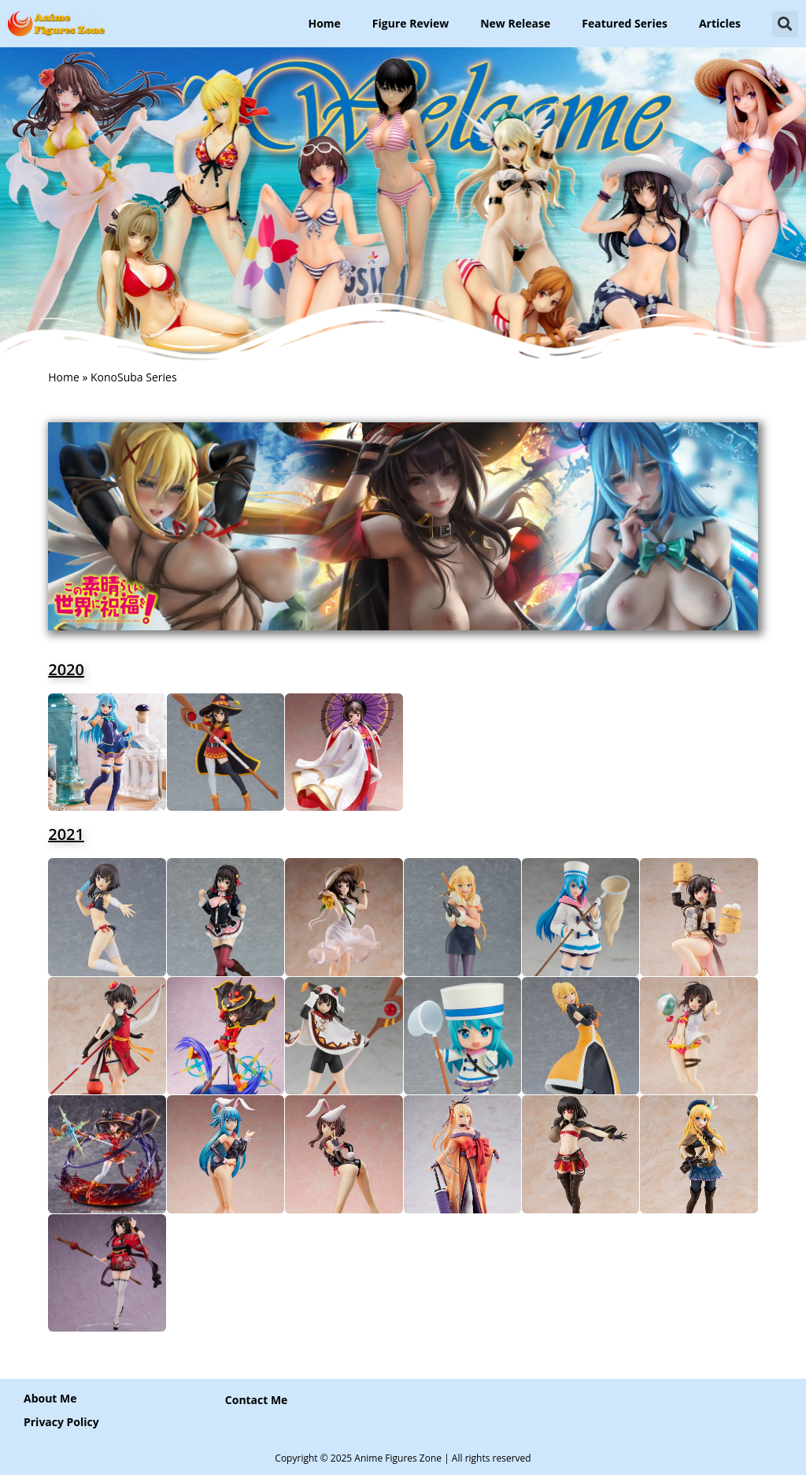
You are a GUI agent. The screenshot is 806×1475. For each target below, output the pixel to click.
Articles (720, 23)
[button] (785, 24)
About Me (50, 1398)
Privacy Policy (61, 1421)
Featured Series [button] (624, 23)
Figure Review (410, 23)
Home (324, 23)
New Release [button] (515, 23)
